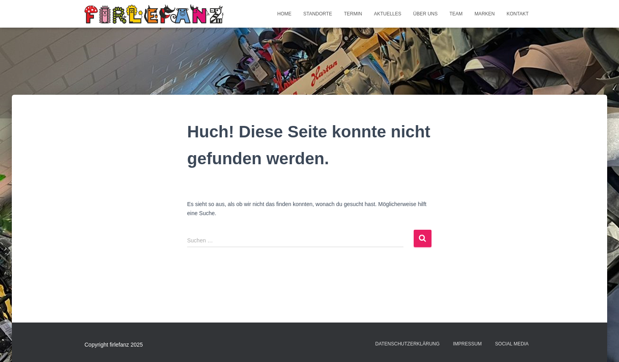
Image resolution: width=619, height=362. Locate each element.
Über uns (425, 14)
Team (456, 14)
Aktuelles (387, 14)
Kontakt (517, 14)
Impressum (467, 344)
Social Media (512, 344)
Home (284, 14)
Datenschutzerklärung (407, 344)
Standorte (317, 14)
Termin (353, 14)
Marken (485, 14)
